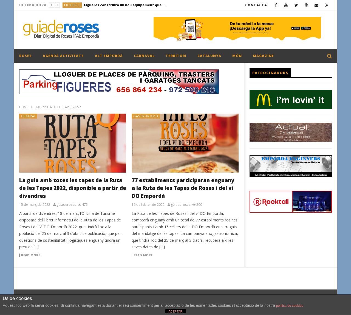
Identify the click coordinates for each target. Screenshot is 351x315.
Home (23, 107)
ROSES (25, 56)
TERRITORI (176, 56)
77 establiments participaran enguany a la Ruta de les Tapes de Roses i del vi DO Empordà (183, 188)
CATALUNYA (209, 56)
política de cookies (289, 306)
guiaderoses (66, 205)
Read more (30, 255)
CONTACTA (256, 5)
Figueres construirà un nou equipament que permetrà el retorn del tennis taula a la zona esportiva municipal (125, 5)
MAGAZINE (263, 56)
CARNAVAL (144, 56)
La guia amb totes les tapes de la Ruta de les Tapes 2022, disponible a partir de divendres (72, 188)
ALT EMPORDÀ (109, 56)
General (28, 116)
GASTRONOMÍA (146, 116)
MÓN (237, 56)
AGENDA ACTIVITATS (63, 56)
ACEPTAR (175, 311)
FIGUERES (72, 5)
